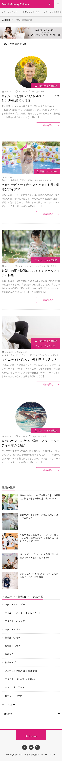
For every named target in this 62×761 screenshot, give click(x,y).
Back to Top (31, 736)
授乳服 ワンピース (14, 637)
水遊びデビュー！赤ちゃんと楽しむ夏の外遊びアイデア (31, 187)
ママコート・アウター (15, 687)
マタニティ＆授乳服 (53, 12)
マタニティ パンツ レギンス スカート (23, 612)
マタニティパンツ (41, 355)
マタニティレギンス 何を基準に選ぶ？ (29, 359)
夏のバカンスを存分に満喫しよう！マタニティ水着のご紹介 (31, 443)
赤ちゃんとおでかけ (44, 180)
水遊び (30, 180)
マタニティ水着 (39, 436)
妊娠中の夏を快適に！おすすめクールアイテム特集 (31, 273)
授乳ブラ (9, 654)
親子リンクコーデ (13, 695)
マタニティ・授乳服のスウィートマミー (36, 754)
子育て (23, 180)
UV (33, 91)
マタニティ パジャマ (15, 621)
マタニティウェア (38, 266)
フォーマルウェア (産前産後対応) (21, 670)
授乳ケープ (41, 91)
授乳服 (54, 266)
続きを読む (48, 125)
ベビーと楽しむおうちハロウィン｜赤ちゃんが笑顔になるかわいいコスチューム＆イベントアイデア (39, 537)
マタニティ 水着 (13, 629)
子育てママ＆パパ (31, 12)
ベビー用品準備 (11, 180)
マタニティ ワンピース (16, 604)
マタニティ (23, 266)
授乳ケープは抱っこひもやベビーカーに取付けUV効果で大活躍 (31, 98)
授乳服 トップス (13, 646)
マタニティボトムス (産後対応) (20, 679)
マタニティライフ (10, 12)
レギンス (55, 355)
